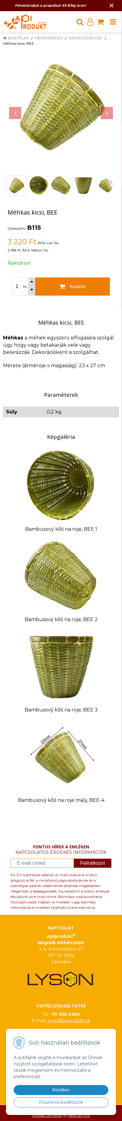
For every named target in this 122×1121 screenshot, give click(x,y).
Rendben (61, 1089)
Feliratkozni (92, 863)
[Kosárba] (72, 286)
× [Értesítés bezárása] (111, 5)
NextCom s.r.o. (79, 1115)
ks (25, 286)
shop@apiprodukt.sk (68, 1020)
